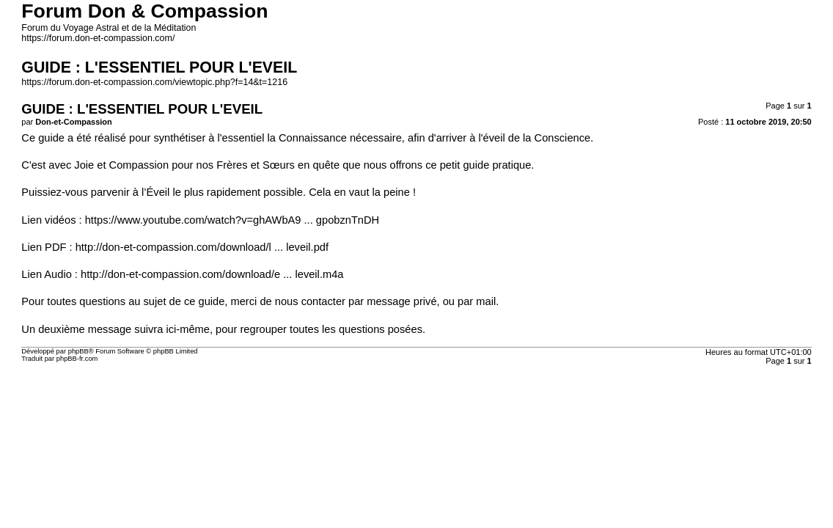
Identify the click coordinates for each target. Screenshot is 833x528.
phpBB (78, 351)
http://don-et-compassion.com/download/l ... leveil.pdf (202, 247)
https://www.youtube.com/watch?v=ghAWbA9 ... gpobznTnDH (232, 220)
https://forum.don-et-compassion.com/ (98, 38)
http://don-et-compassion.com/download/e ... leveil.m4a (212, 274)
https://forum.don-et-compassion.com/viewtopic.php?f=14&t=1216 (154, 82)
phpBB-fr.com (77, 358)
